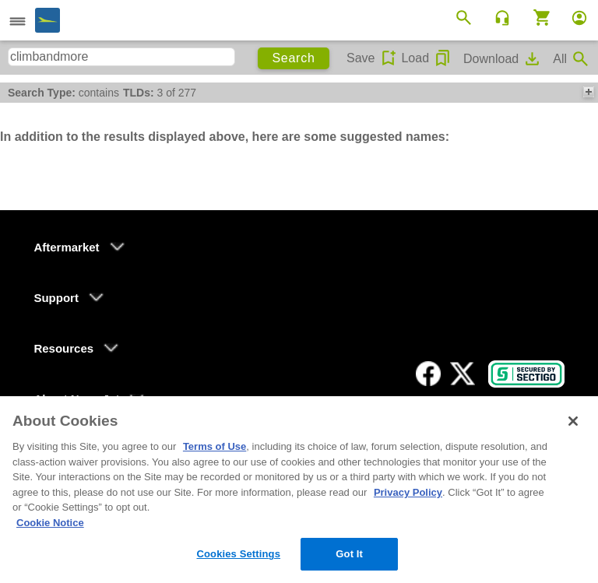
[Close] (573, 421)
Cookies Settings (238, 554)
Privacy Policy (408, 492)
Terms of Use (214, 446)
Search (293, 58)
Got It (349, 554)
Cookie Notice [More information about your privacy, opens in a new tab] (50, 523)
